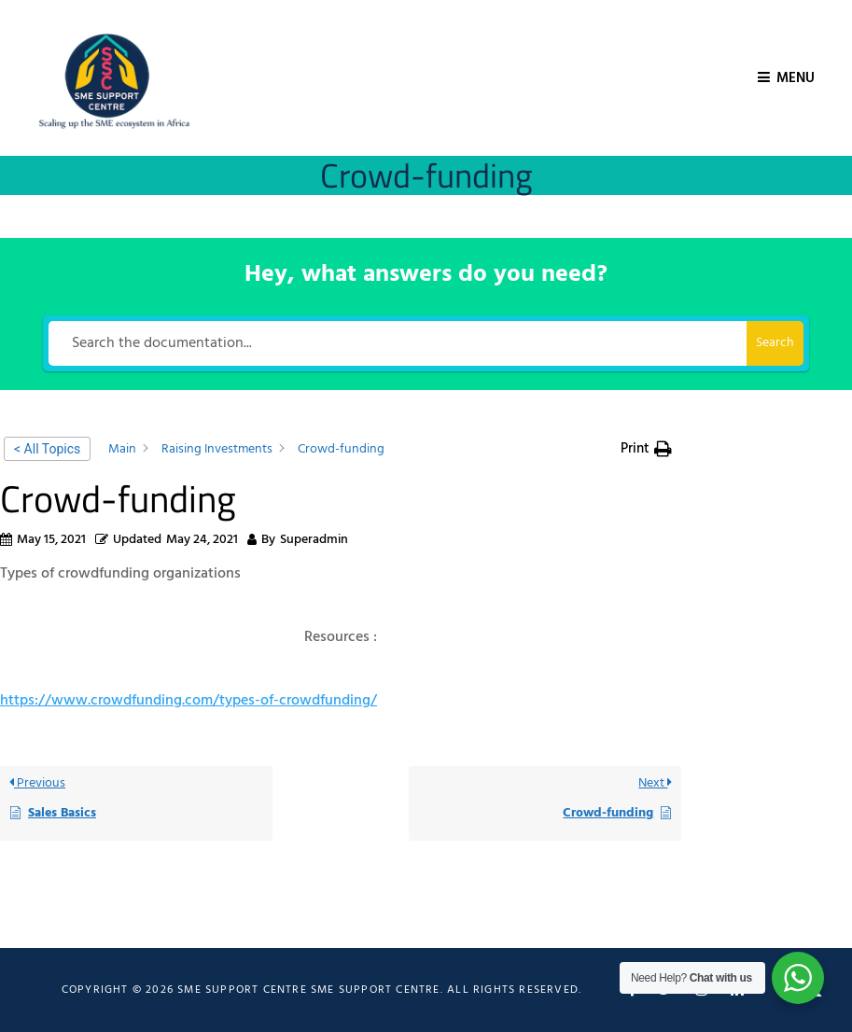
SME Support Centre (375, 990)
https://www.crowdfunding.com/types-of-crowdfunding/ (188, 701)
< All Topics (47, 448)
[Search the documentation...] (398, 343)
